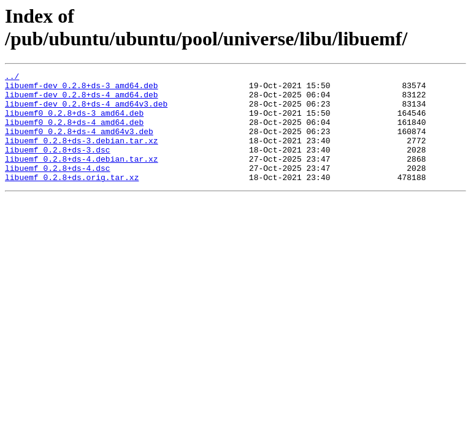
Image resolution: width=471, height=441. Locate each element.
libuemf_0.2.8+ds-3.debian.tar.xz (81, 154)
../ (12, 77)
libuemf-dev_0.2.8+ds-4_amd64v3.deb (86, 110)
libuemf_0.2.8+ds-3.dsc (57, 166)
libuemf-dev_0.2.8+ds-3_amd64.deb (81, 88)
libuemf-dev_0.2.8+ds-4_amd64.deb (81, 99)
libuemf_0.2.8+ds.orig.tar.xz (72, 199)
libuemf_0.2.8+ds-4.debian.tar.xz (81, 177)
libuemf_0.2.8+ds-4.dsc (57, 188)
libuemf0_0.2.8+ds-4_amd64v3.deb (79, 143)
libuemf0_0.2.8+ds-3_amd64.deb (74, 121)
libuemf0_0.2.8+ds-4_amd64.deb (74, 132)
